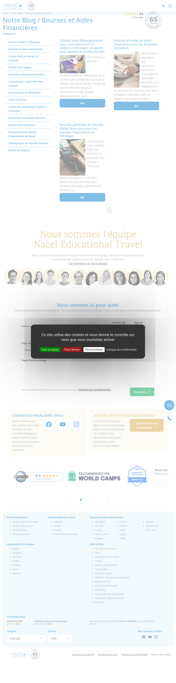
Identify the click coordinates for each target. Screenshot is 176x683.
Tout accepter (50, 349)
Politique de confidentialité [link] (121, 349)
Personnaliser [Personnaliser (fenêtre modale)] (94, 349)
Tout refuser (72, 349)
